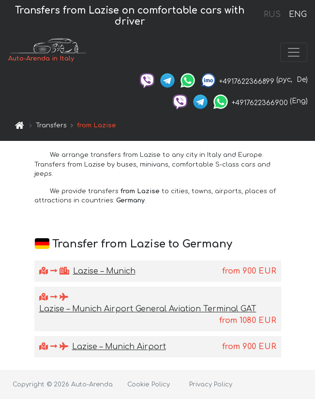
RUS (272, 14)
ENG (297, 14)
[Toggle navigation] (293, 52)
